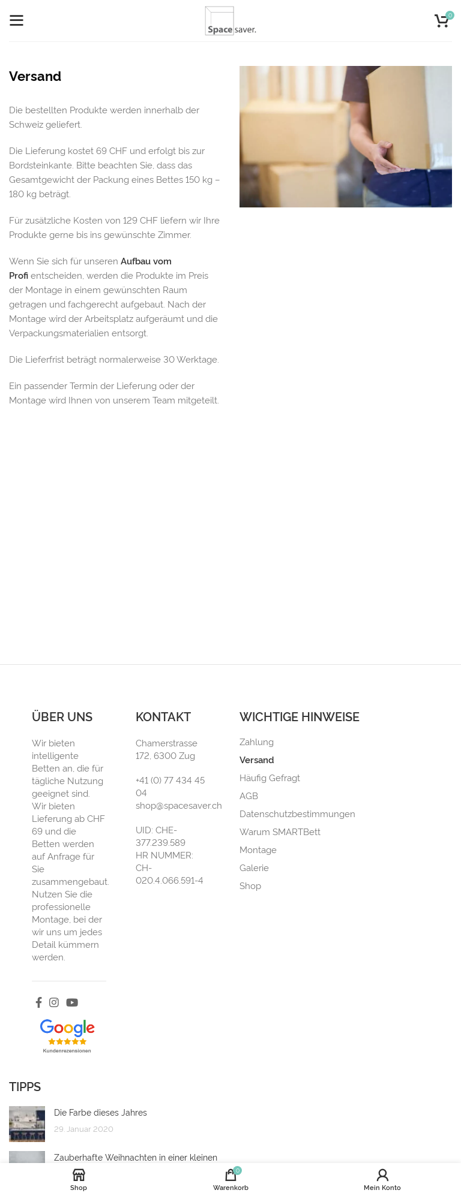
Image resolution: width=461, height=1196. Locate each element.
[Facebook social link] (39, 1002)
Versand (257, 759)
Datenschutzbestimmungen (297, 813)
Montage (258, 849)
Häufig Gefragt (270, 777)
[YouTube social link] (72, 1002)
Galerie (254, 867)
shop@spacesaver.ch (179, 805)
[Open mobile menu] (16, 21)
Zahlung (257, 741)
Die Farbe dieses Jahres (100, 1111)
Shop (250, 885)
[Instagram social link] (54, 1002)
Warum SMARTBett (280, 831)
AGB (249, 795)
